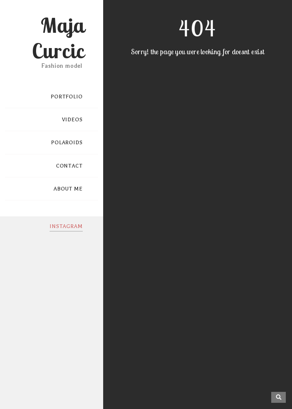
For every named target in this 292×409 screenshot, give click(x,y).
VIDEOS (72, 120)
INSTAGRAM (66, 226)
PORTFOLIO (67, 97)
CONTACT (69, 166)
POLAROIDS (67, 142)
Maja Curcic (58, 37)
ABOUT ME (68, 189)
